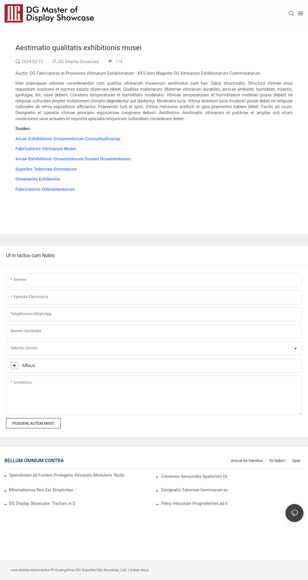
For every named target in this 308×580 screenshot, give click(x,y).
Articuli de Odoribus (247, 461)
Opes (296, 461)
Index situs (139, 570)
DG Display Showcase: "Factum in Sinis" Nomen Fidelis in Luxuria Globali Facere (42, 503)
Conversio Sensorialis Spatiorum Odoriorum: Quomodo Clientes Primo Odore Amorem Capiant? (194, 476)
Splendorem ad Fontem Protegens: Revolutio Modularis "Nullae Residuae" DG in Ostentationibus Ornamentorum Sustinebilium (66, 475)
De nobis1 (277, 461)
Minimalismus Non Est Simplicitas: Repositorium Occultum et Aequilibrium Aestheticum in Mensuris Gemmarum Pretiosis (42, 489)
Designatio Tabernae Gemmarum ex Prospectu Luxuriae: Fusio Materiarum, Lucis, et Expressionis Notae (194, 489)
